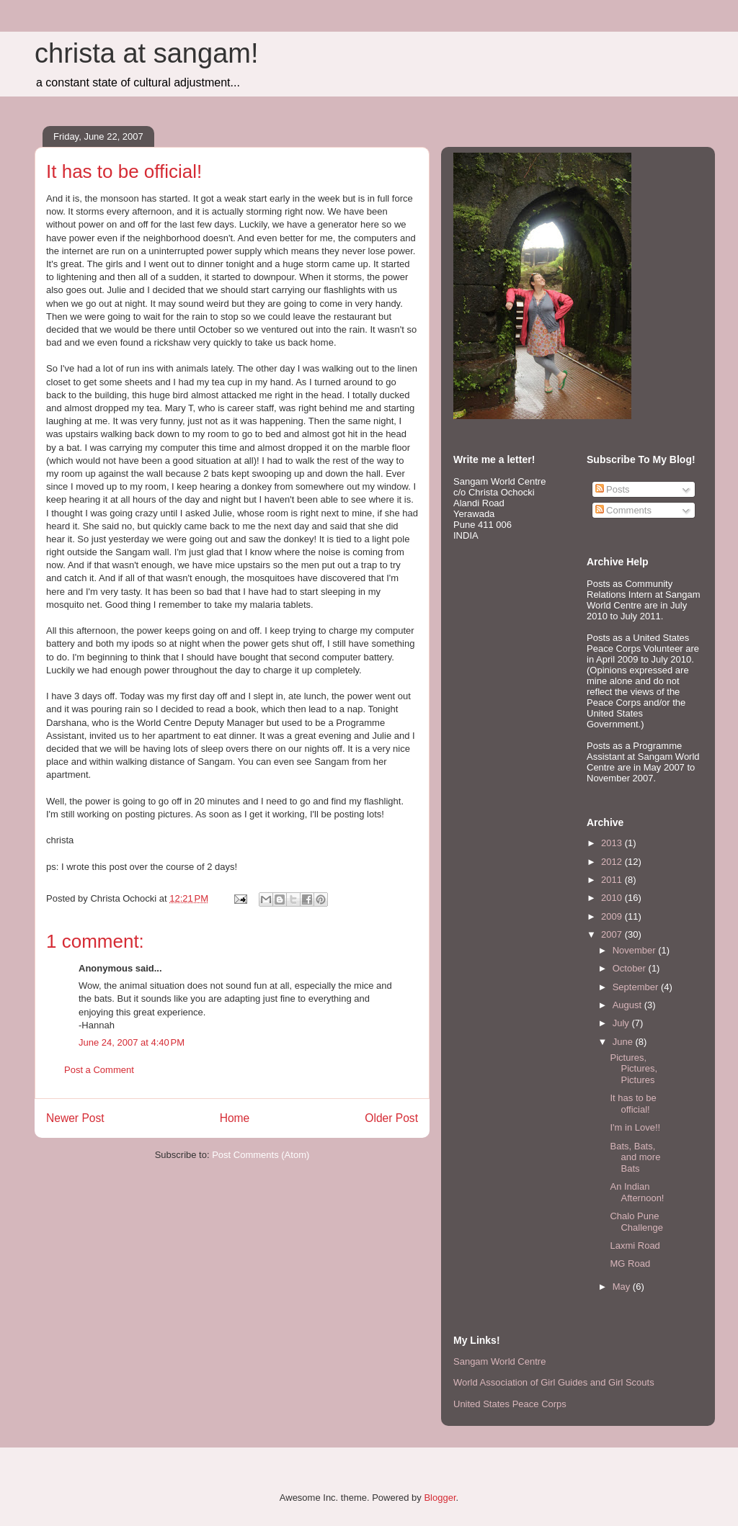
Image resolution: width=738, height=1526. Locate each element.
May (623, 1286)
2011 (613, 879)
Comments (623, 510)
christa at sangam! (146, 53)
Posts (612, 489)
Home (235, 1118)
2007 (613, 934)
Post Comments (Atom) (260, 1154)
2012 (613, 861)
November (636, 950)
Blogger (439, 1497)
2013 (613, 843)
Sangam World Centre (499, 1361)
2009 (613, 916)
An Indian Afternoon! (637, 1192)
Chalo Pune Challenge (636, 1222)
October (631, 968)
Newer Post (75, 1118)
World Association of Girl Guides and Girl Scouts (553, 1382)
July (622, 1023)
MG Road (630, 1263)
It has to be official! (633, 1103)
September (637, 987)
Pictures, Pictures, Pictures (633, 1068)
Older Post (391, 1118)
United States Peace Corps (509, 1404)
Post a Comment (99, 1069)
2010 (613, 897)
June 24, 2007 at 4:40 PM (131, 1042)
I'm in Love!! (635, 1127)
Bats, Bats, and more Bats (635, 1157)
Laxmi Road (634, 1245)
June (624, 1041)
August (628, 1005)
